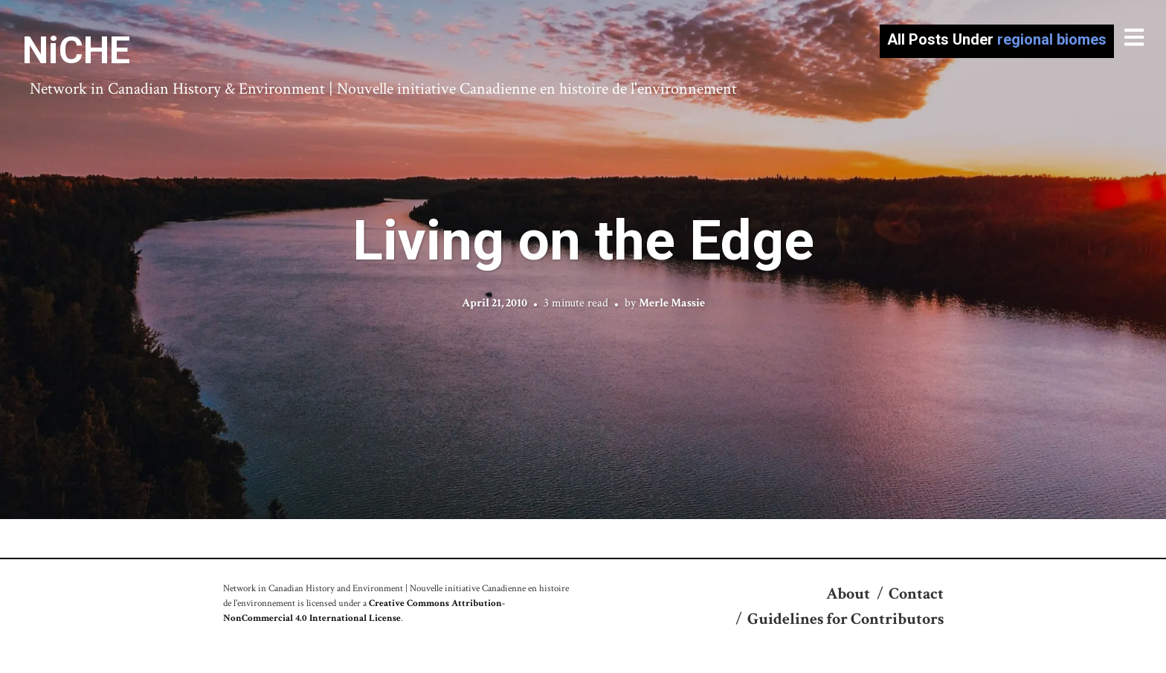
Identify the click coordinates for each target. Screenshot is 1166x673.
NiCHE (76, 50)
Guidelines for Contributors (845, 619)
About (848, 594)
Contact (916, 594)
